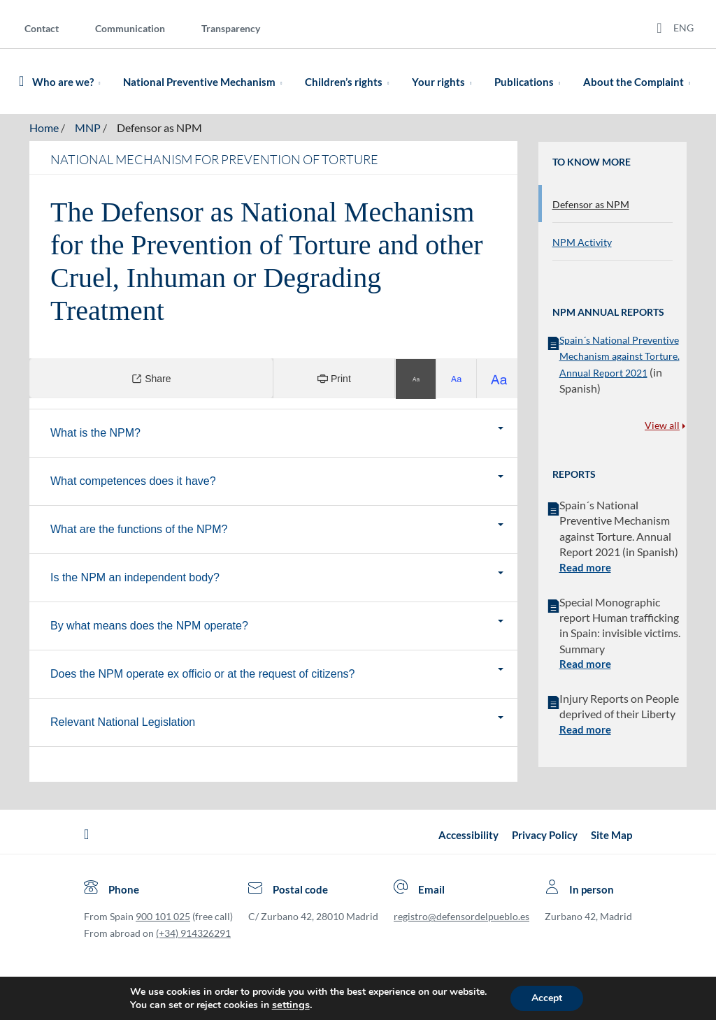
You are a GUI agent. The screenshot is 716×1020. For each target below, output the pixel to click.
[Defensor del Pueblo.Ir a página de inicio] (86, 834)
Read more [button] (585, 567)
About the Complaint (639, 81)
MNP (88, 127)
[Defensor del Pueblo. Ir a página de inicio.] (21, 81)
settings (291, 1004)
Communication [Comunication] (130, 28)
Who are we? (69, 81)
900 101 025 (163, 916)
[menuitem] (53, 27)
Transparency (230, 28)
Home (44, 127)
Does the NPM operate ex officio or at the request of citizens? (244, 674)
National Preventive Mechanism (205, 81)
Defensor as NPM (159, 127)
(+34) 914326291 (193, 933)
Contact (41, 28)
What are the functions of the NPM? (181, 529)
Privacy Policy (545, 835)
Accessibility (468, 835)
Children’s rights (349, 81)
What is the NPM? (137, 433)
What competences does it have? (175, 481)
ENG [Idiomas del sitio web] (683, 28)
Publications (530, 81)
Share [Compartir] (151, 378)
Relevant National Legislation (164, 722)
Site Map (611, 835)
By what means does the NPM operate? (191, 626)
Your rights (444, 81)
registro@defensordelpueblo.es (461, 916)
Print (334, 378)
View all (665, 425)
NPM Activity (582, 242)
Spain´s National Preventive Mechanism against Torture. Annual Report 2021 (619, 356)
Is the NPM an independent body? (176, 577)
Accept (546, 998)
